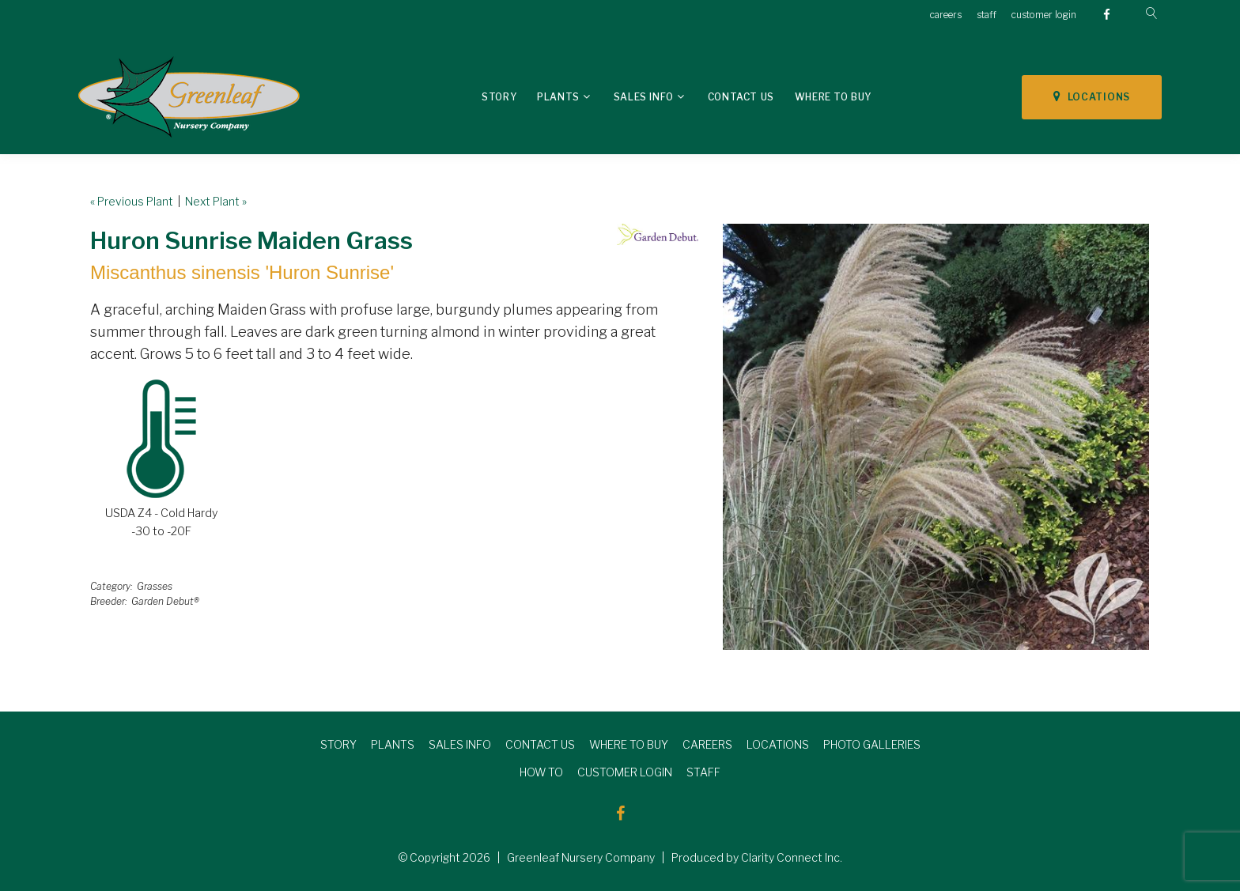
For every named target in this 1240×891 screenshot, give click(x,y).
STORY (338, 744)
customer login (1043, 15)
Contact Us (741, 97)
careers (946, 15)
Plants (558, 97)
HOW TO (541, 772)
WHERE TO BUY (628, 744)
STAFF (703, 772)
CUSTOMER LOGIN (624, 772)
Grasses (154, 586)
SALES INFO (460, 744)
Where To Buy (833, 97)
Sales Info (644, 97)
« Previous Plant (131, 201)
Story (499, 97)
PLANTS (392, 744)
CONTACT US (540, 744)
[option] (936, 437)
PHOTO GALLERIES (872, 744)
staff (986, 15)
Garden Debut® (165, 601)
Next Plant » (216, 201)
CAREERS (707, 744)
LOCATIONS (1091, 96)
